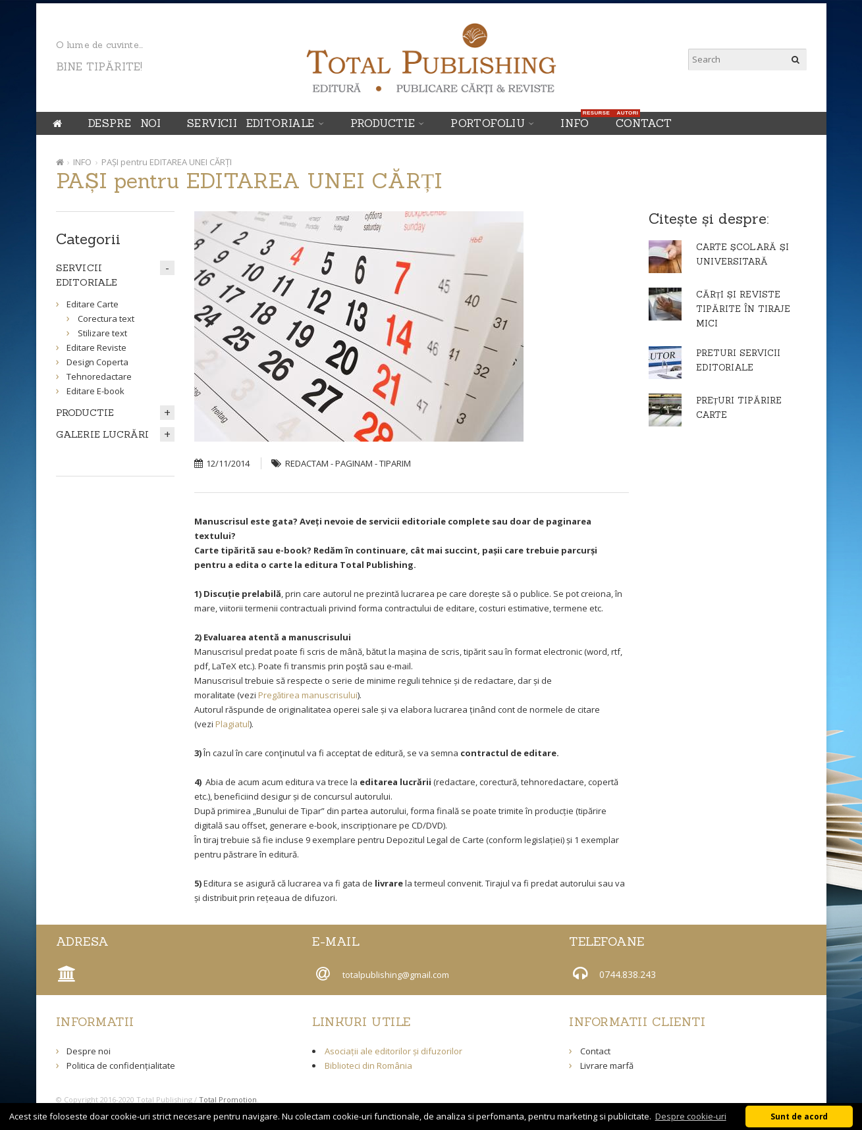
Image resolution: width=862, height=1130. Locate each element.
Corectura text (106, 318)
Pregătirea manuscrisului (308, 695)
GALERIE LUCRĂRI (102, 434)
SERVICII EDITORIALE (251, 123)
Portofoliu (487, 123)
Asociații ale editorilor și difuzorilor (393, 1051)
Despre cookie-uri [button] (690, 1116)
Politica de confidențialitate (121, 1065)
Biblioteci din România (368, 1065)
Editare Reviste (96, 347)
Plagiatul (232, 724)
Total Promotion (228, 1099)
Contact (644, 123)
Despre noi (124, 123)
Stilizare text (102, 333)
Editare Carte (93, 304)
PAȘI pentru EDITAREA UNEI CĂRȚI (166, 162)
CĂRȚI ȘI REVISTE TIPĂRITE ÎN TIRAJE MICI (743, 309)
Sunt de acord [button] (799, 1116)
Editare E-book (95, 391)
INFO (578, 121)
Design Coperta (97, 362)
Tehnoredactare (99, 376)
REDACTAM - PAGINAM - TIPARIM (348, 463)
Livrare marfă (606, 1065)
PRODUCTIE (383, 123)
